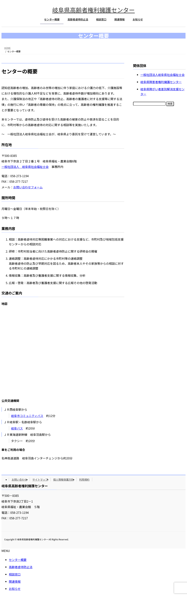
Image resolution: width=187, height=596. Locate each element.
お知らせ (15, 588)
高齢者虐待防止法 (20, 567)
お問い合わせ (19, 479)
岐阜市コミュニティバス (27, 415)
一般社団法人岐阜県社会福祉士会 (162, 74)
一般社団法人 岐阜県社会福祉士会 (25, 166)
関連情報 (15, 581)
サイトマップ (40, 479)
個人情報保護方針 (63, 479)
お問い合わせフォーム (28, 187)
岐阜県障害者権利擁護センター (161, 82)
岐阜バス (17, 428)
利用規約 (84, 479)
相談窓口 (15, 574)
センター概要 (18, 559)
